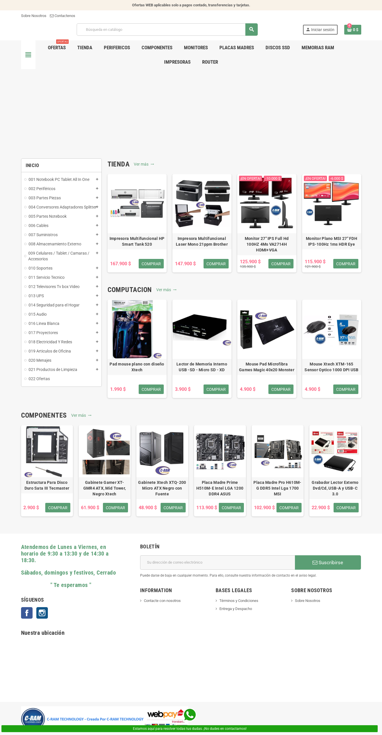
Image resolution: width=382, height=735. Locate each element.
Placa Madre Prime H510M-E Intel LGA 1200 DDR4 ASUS (219, 488)
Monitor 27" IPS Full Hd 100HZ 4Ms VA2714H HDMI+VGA (267, 244)
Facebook (27, 613)
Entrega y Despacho (235, 609)
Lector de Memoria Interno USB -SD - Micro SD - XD (201, 367)
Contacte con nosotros (162, 600)
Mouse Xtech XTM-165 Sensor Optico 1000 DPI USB (331, 367)
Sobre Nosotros (33, 16)
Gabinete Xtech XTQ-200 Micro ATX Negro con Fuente (162, 488)
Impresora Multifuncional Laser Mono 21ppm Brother (202, 241)
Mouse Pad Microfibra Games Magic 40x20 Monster (266, 367)
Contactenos (62, 16)
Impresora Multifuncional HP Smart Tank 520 (137, 241)
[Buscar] (167, 29)
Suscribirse (328, 562)
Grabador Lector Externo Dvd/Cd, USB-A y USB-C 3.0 (335, 488)
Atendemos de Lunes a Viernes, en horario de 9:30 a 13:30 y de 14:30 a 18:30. (65, 554)
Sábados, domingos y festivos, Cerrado (68, 572)
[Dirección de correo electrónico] (217, 562)
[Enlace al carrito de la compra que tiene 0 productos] (352, 30)
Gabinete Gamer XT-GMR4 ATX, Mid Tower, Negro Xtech (104, 488)
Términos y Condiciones (238, 600)
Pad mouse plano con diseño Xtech (137, 367)
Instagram (42, 613)
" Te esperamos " (56, 585)
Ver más (144, 164)
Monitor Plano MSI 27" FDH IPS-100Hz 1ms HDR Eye (331, 241)
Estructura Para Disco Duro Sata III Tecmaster (47, 485)
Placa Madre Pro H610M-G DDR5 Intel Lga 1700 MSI (277, 488)
